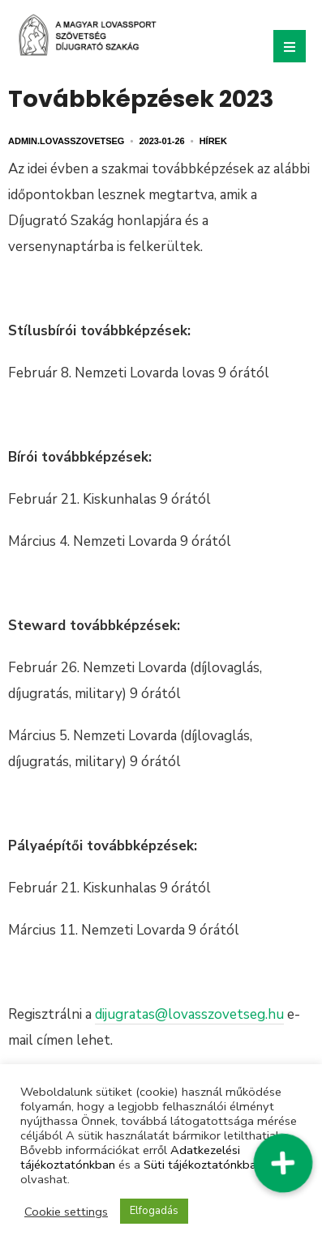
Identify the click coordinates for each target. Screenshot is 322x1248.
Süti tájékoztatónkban (203, 1164)
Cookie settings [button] (66, 1211)
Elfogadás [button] (154, 1210)
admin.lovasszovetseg (66, 141)
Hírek (213, 141)
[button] (283, 1163)
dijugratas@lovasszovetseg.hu (189, 1014)
